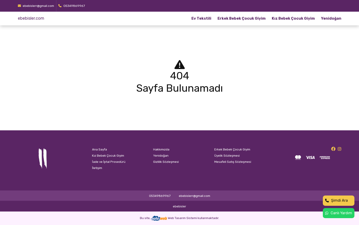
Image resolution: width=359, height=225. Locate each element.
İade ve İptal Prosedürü (108, 161)
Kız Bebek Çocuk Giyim (293, 18)
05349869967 (71, 6)
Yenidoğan (331, 18)
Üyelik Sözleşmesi (227, 155)
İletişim (97, 168)
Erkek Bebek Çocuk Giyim (242, 18)
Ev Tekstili (201, 18)
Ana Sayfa (99, 149)
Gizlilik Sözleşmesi (166, 161)
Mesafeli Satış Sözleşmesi (232, 161)
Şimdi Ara (336, 200)
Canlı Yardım (338, 213)
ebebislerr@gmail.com (36, 6)
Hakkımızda (161, 149)
